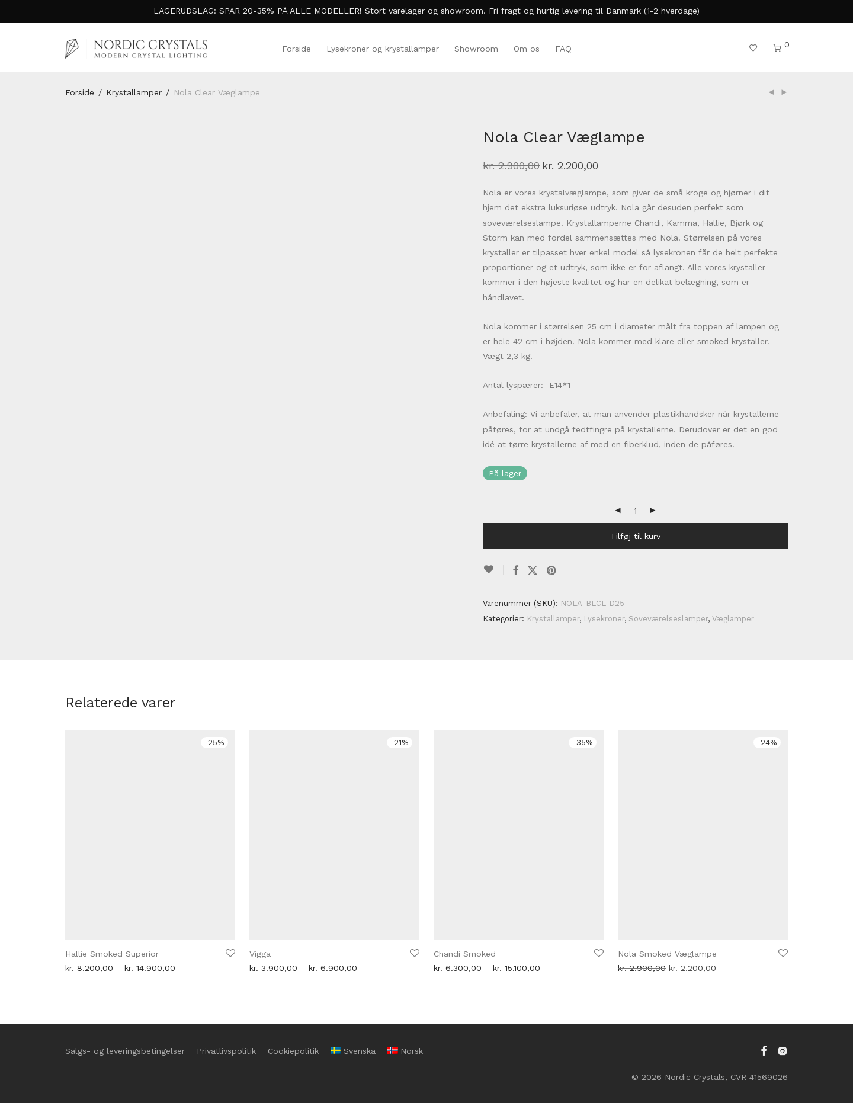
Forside (296, 48)
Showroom (476, 48)
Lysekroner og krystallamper (382, 48)
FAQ (563, 48)
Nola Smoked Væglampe (667, 953)
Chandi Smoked (465, 953)
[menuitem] (353, 1051)
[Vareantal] (635, 510)
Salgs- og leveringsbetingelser (125, 1051)
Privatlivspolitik (226, 1051)
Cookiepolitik (293, 1051)
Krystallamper (134, 92)
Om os (527, 48)
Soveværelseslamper (668, 618)
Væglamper (733, 618)
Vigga (260, 953)
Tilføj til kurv (635, 536)
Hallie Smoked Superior (112, 953)
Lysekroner (603, 618)
